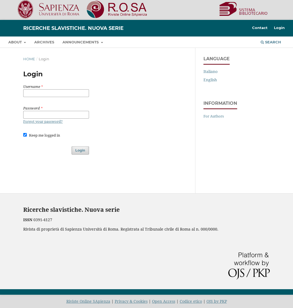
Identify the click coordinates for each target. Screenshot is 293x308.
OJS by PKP (216, 301)
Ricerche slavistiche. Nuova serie (73, 28)
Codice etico (191, 301)
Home (29, 59)
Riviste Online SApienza (88, 301)
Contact (260, 27)
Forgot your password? (43, 121)
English (210, 79)
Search (271, 42)
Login (279, 27)
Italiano (210, 71)
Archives (44, 42)
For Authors (213, 116)
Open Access (163, 301)
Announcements (81, 42)
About (15, 42)
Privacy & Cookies (131, 301)
